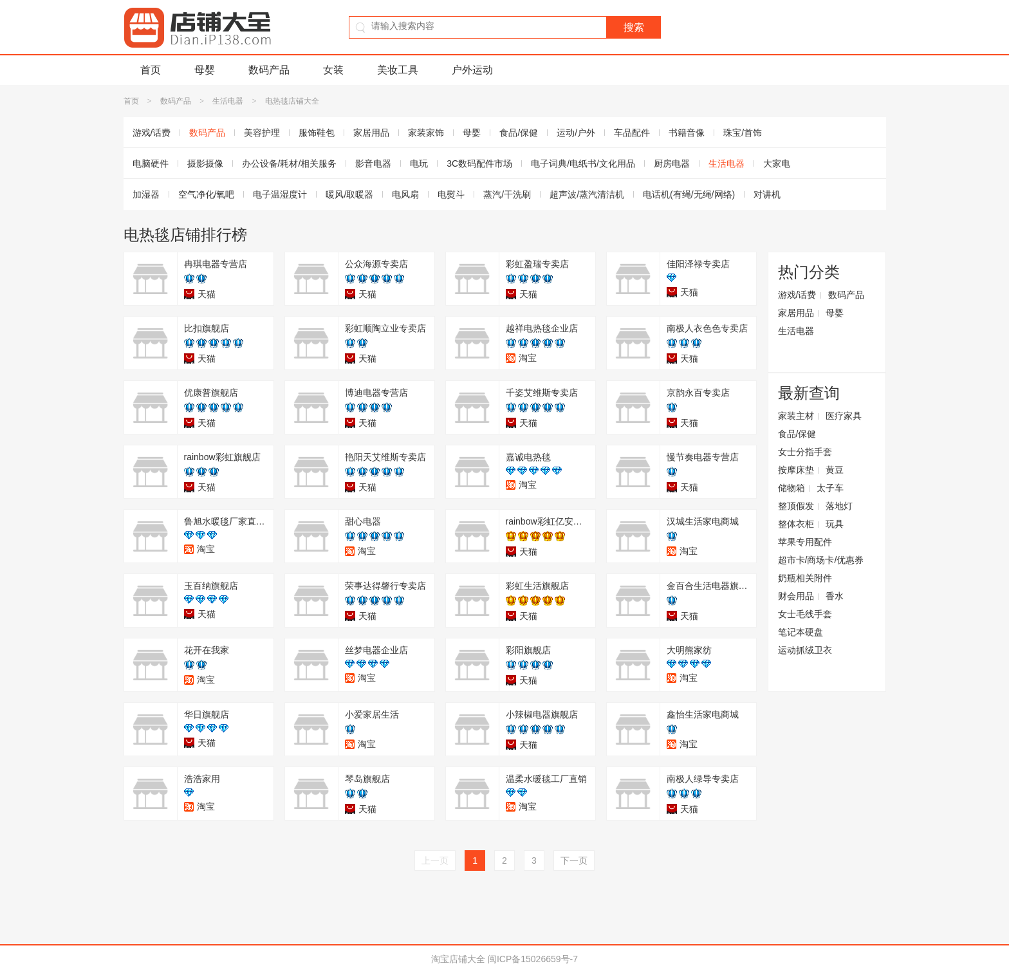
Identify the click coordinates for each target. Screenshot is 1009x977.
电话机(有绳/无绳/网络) (689, 194)
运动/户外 (576, 132)
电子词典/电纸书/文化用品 (583, 163)
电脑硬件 (151, 163)
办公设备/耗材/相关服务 (289, 163)
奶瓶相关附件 (805, 578)
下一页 (574, 860)
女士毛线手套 (805, 614)
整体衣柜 (796, 524)
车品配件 (632, 132)
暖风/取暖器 (349, 194)
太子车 (830, 488)
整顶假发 (796, 506)
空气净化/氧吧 (206, 194)
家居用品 (371, 132)
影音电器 (373, 163)
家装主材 (796, 416)
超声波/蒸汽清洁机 (587, 194)
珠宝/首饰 (742, 132)
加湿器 (146, 194)
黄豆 (835, 470)
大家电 (776, 163)
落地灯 (839, 506)
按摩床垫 (796, 470)
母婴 (204, 69)
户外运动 (472, 69)
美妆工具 (397, 69)
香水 (835, 596)
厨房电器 (672, 163)
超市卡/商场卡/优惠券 (821, 560)
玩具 (835, 524)
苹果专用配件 (805, 542)
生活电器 (227, 101)
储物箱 (791, 488)
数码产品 (269, 69)
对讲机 (767, 194)
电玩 (419, 163)
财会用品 (796, 596)
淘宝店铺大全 (458, 959)
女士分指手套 (805, 452)
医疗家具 (844, 416)
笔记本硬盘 (800, 632)
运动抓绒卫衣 (805, 650)
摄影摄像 (205, 163)
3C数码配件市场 (479, 163)
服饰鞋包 (317, 132)
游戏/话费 (152, 132)
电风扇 (405, 194)
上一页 (435, 860)
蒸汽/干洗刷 (507, 194)
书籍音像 (687, 132)
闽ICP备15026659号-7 (533, 959)
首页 (150, 69)
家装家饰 (426, 132)
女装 (333, 69)
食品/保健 (518, 132)
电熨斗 (451, 194)
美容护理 (262, 132)
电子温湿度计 (280, 194)
